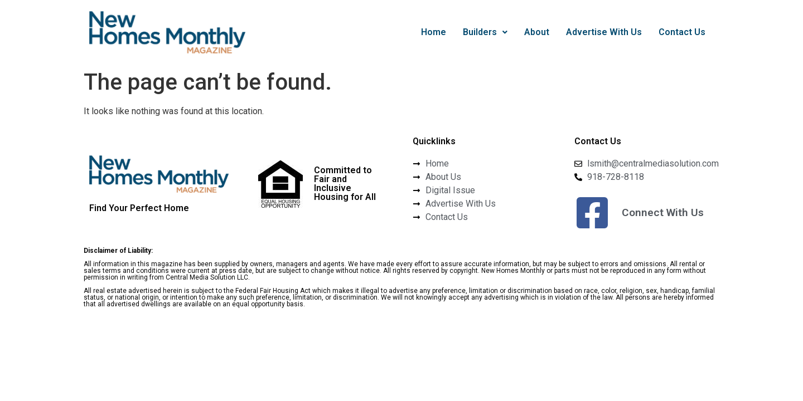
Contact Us (682, 32)
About (536, 32)
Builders (485, 32)
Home (433, 32)
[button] (485, 32)
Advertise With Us (604, 32)
